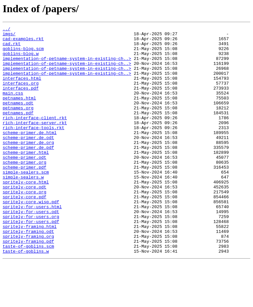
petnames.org (18, 124)
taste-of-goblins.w (26, 296)
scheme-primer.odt (24, 184)
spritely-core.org (24, 225)
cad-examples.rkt (23, 41)
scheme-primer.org (24, 190)
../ (6, 30)
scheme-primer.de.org (28, 166)
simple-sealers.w (23, 207)
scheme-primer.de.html (30, 154)
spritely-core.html (26, 213)
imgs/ (9, 36)
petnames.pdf (18, 130)
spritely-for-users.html (32, 243)
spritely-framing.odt (28, 273)
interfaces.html (22, 89)
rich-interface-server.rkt (35, 142)
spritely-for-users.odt (31, 249)
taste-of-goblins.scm (28, 290)
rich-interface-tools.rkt (33, 148)
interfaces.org (21, 95)
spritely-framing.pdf (28, 285)
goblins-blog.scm (23, 53)
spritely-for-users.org (31, 255)
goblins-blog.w (21, 59)
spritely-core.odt (24, 219)
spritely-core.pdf (24, 231)
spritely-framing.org (28, 279)
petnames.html (19, 113)
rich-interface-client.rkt (35, 136)
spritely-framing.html (30, 267)
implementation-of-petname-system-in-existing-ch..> (67, 65)
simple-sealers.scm (26, 202)
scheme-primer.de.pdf (28, 172)
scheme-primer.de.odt (28, 160)
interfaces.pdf (21, 101)
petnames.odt (18, 119)
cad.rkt (12, 47)
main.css (13, 107)
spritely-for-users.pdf (31, 261)
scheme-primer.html (26, 178)
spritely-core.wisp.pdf (31, 237)
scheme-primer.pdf (24, 196)
